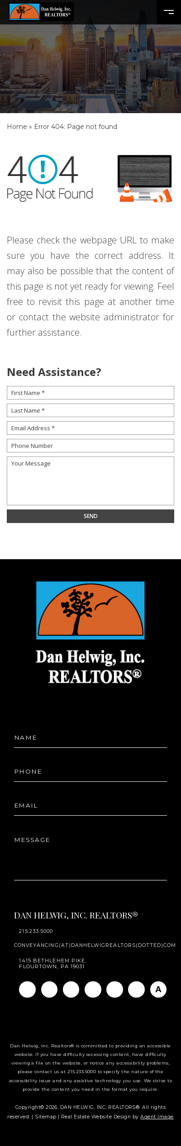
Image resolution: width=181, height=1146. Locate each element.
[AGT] (158, 989)
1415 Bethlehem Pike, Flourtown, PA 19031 (52, 964)
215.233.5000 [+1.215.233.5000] (36, 931)
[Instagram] (49, 989)
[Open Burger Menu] (169, 12)
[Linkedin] (71, 989)
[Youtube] (114, 989)
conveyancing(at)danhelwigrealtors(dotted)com (95, 945)
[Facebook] (27, 989)
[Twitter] (93, 989)
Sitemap (45, 1117)
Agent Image (156, 1117)
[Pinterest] (136, 989)
